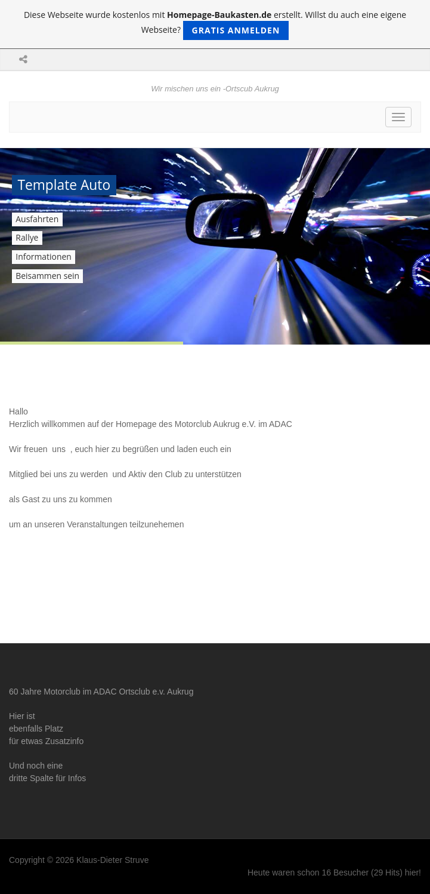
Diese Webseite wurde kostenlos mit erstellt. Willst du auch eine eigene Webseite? (215, 24)
